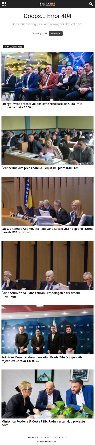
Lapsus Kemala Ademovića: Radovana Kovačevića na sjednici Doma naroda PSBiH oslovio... (47, 230)
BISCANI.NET (33, 437)
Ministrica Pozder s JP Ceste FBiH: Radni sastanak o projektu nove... (43, 423)
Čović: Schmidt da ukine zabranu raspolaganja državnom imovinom (40, 294)
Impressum (45, 437)
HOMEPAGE (55, 33)
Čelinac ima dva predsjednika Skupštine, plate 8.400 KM (39, 168)
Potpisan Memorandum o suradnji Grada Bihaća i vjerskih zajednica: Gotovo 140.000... (41, 359)
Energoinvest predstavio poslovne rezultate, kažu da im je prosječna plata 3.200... (41, 105)
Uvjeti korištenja (60, 437)
